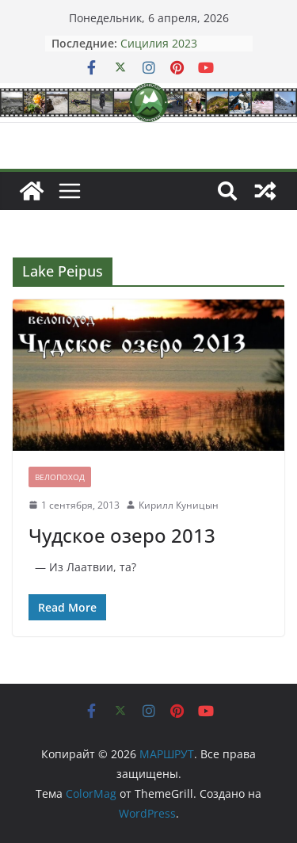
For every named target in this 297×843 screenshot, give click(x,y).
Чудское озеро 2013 (122, 535)
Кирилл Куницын (179, 505)
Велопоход (60, 477)
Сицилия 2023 (158, 43)
